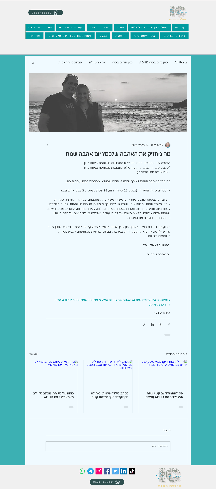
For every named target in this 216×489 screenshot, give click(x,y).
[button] (33, 62)
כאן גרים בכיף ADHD (153, 62)
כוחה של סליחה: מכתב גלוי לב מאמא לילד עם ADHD (53, 395)
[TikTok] (132, 471)
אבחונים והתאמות (70, 62)
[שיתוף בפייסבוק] (168, 324)
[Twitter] (115, 471)
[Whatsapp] (82, 471)
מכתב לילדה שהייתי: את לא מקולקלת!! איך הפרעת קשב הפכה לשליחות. (109, 395)
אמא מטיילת (97, 62)
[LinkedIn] (123, 471)
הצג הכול (33, 353)
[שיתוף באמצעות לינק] (144, 324)
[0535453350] (45, 12)
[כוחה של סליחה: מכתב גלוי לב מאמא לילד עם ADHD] (53, 374)
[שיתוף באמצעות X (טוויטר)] (160, 324)
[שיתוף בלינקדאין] (152, 324)
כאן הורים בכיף (122, 62)
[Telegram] (90, 471)
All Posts (180, 62)
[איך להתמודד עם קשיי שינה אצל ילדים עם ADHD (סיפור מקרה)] (162, 374)
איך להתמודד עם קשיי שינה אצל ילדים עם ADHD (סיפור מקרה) (164, 395)
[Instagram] (99, 471)
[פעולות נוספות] (48, 145)
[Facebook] (107, 471)
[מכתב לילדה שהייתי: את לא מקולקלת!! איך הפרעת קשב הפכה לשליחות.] (108, 374)
